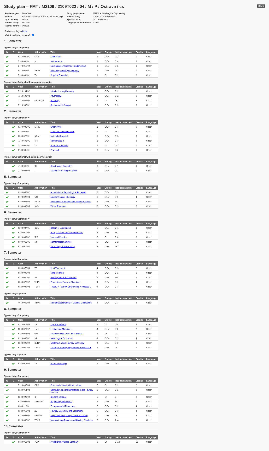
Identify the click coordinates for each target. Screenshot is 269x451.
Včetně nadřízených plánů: (18, 35)
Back (261, 6)
